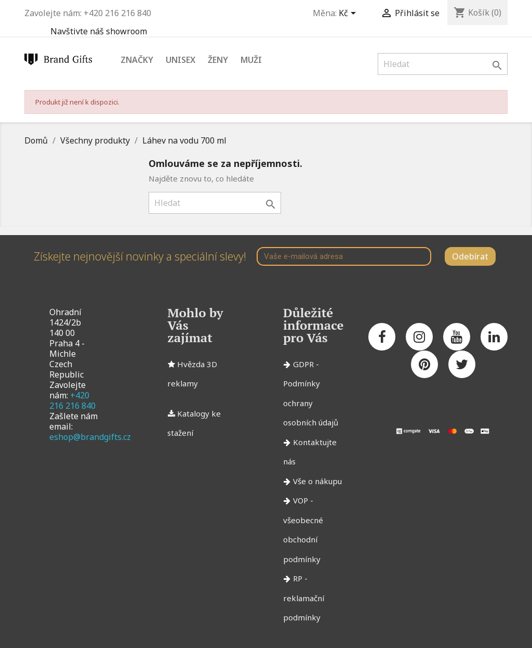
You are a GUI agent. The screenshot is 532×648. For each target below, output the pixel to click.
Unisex (180, 60)
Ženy (218, 60)
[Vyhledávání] (443, 64)
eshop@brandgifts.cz (90, 437)
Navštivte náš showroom (98, 31)
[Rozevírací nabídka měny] (349, 14)
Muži (251, 60)
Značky (137, 60)
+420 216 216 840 (72, 400)
